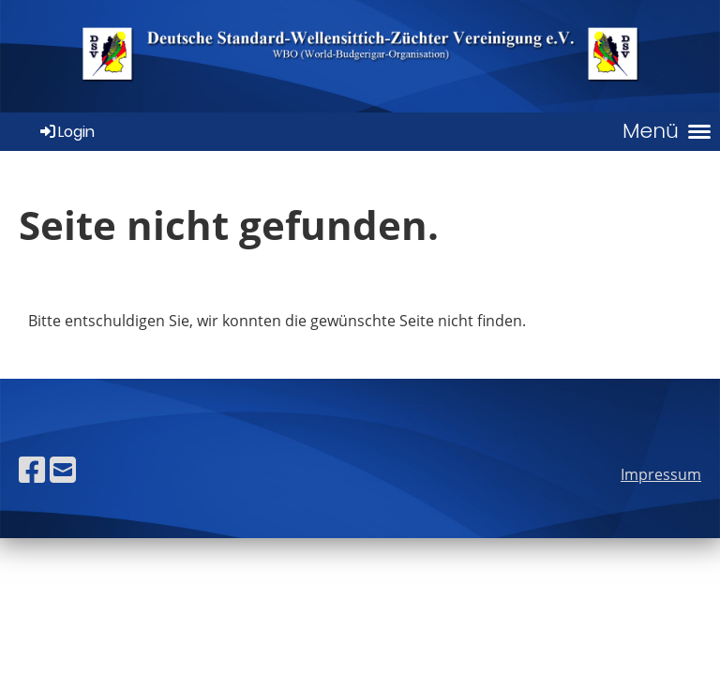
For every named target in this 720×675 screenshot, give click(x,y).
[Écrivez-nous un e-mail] (63, 469)
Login (66, 131)
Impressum (661, 474)
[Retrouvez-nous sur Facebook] (32, 469)
